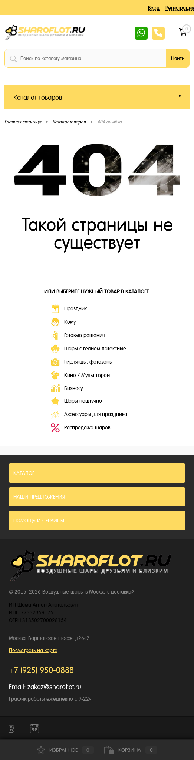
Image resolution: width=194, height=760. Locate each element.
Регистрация (179, 8)
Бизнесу (67, 388)
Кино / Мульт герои (80, 375)
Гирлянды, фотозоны (82, 362)
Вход (154, 8)
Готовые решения (78, 335)
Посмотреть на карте (33, 650)
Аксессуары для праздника (89, 414)
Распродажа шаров (80, 427)
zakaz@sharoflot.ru (54, 687)
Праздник (69, 308)
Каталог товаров (97, 97)
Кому (63, 322)
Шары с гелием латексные (88, 348)
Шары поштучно (76, 401)
